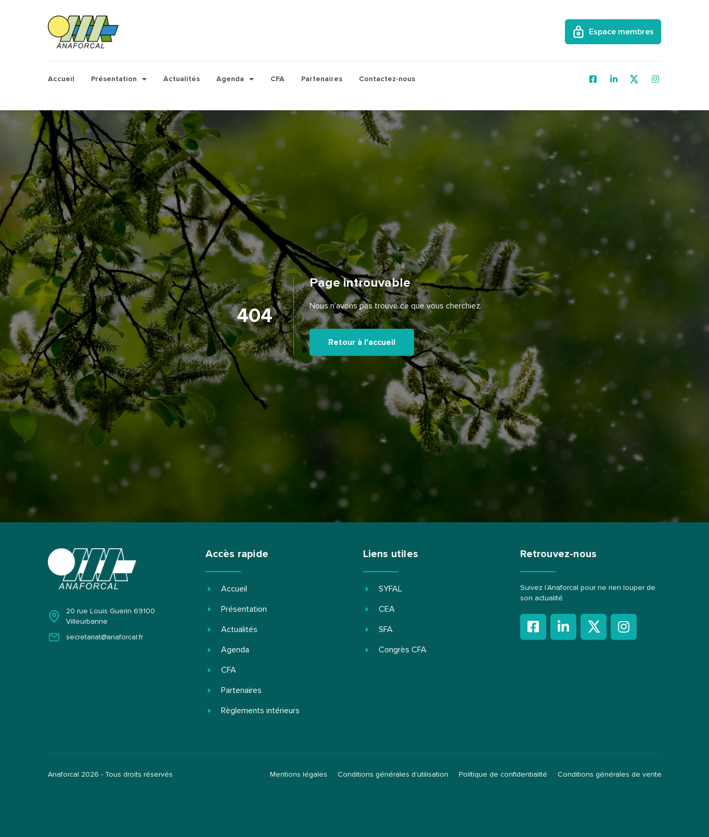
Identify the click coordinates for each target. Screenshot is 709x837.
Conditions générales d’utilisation (393, 774)
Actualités (181, 79)
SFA (386, 629)
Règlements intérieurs (260, 710)
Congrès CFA (403, 650)
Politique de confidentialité (503, 774)
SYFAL (390, 589)
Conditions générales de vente (610, 774)
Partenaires (321, 79)
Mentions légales (298, 774)
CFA (277, 79)
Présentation (119, 79)
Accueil (61, 79)
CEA (387, 609)
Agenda (235, 79)
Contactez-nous (387, 79)
